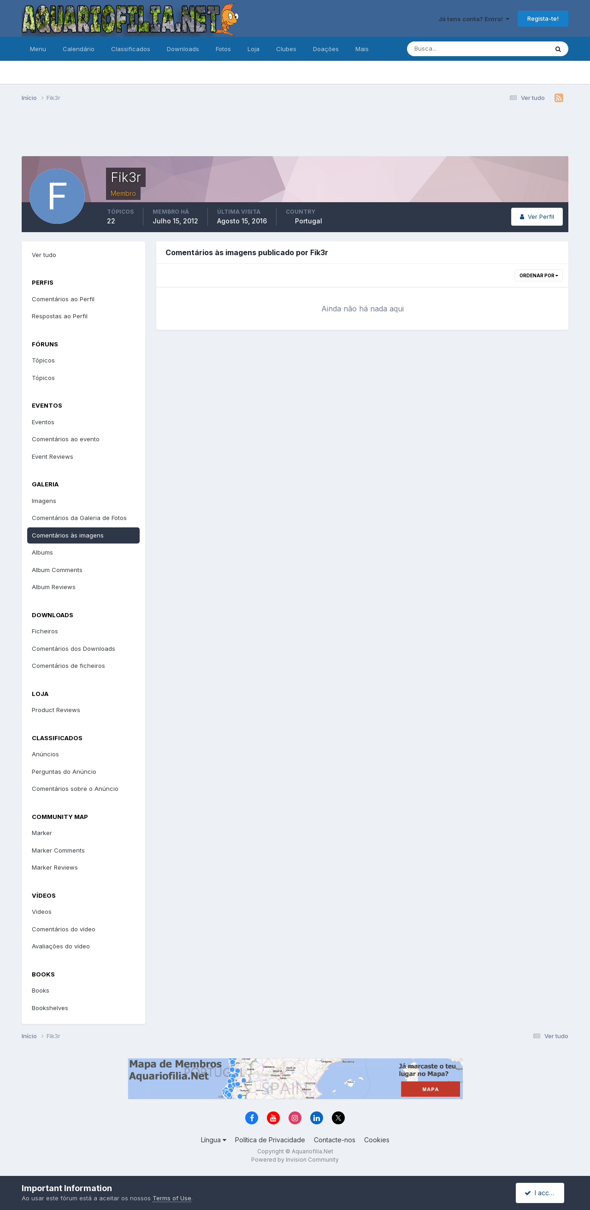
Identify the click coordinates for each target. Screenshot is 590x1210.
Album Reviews (54, 586)
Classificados (130, 49)
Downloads (183, 49)
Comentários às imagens (68, 535)
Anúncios (45, 754)
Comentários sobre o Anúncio (75, 788)
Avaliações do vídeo (61, 946)
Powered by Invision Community (295, 1159)
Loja (254, 49)
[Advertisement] (295, 132)
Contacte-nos (334, 1140)
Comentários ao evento (66, 439)
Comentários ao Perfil (63, 299)
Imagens (44, 500)
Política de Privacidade (270, 1140)
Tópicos (43, 360)
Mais (362, 49)
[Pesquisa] (447, 48)
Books (40, 990)
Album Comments (57, 569)
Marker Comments (58, 850)
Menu (38, 49)
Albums (42, 552)
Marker (42, 832)
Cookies (376, 1140)
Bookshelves (50, 1007)
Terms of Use (172, 1198)
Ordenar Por (538, 275)
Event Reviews (52, 456)
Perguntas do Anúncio (64, 771)
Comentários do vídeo (63, 929)
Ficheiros (45, 631)
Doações (326, 49)
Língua (213, 1140)
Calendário (78, 49)
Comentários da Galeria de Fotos (79, 517)
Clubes (286, 49)
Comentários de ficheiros (68, 665)
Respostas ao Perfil (60, 316)
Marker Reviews (55, 867)
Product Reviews (56, 709)
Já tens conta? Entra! (473, 19)
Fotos (223, 49)
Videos (42, 911)
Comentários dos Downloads (73, 648)
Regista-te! (543, 18)
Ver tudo (44, 254)
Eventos (43, 422)
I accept (541, 1193)
